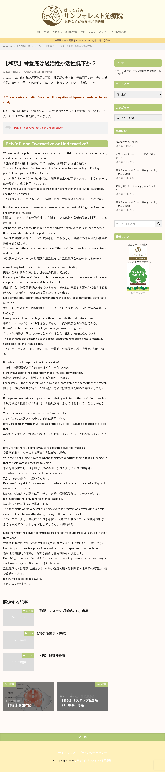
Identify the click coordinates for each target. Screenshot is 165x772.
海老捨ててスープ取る (127, 141)
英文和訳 (50, 46)
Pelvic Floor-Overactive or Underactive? (38, 127)
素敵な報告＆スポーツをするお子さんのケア (137, 188)
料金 (46, 31)
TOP (37, 31)
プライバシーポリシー (93, 752)
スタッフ (103, 31)
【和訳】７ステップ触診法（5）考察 (62, 611)
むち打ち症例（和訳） (52, 633)
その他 (38, 46)
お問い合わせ (119, 31)
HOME (9, 46)
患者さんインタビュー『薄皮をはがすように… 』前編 (137, 204)
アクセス (57, 31)
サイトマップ (66, 752)
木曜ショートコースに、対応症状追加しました (137, 156)
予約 (83, 31)
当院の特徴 (71, 31)
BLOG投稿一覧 (23, 46)
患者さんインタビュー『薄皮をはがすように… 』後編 (137, 172)
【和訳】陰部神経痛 (51, 655)
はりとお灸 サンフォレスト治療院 (92, 760)
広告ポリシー (138, 292)
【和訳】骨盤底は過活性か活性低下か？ (76, 46)
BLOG (92, 31)
